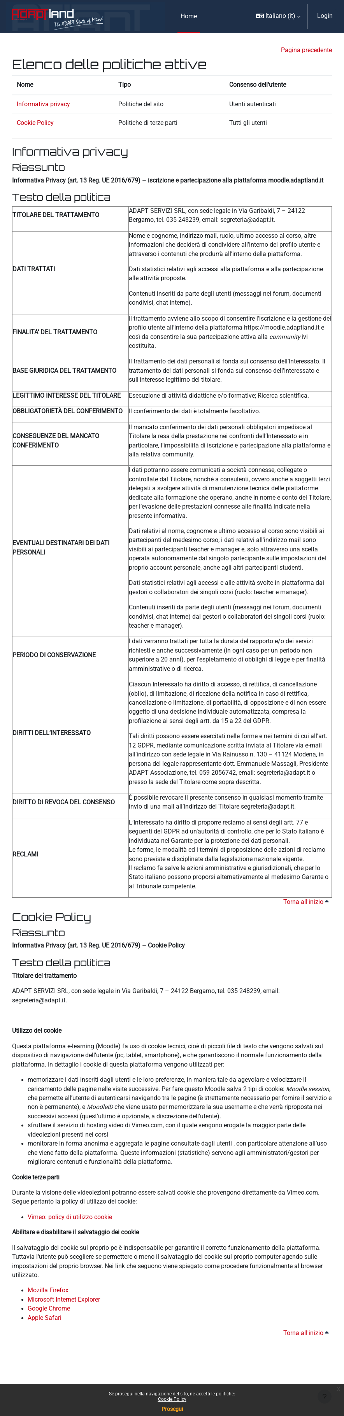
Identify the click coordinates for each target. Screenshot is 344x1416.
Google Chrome (49, 1308)
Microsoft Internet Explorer (64, 1299)
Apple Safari (44, 1317)
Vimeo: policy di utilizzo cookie (70, 1217)
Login (325, 15)
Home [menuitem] (189, 16)
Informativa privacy (43, 104)
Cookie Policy (172, 1399)
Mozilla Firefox (48, 1290)
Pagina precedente (306, 50)
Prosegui (172, 1409)
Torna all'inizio (306, 901)
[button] (278, 16)
